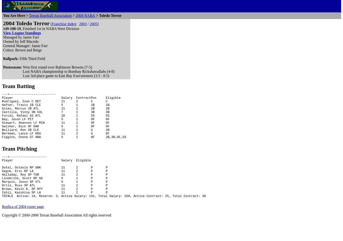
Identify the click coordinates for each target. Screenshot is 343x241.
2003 (83, 24)
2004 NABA (85, 16)
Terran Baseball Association (50, 16)
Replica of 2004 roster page (23, 226)
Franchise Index (64, 24)
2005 (93, 24)
